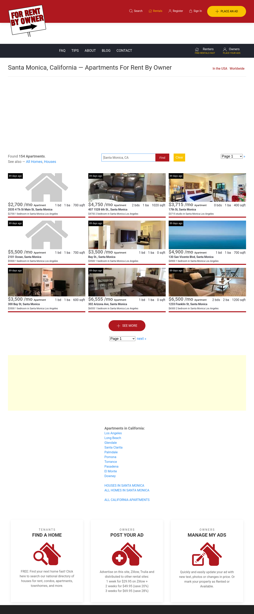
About (90, 30)
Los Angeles (113, 412)
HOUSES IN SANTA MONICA (124, 464)
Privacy (129, 594)
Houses (50, 140)
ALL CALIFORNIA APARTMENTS (126, 479)
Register (193, 594)
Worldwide (237, 47)
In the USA (220, 47)
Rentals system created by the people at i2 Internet (189, 604)
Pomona (110, 436)
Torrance (110, 441)
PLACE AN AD (226, 11)
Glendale (110, 422)
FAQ (62, 30)
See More (127, 305)
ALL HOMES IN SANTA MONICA (126, 469)
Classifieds (62, 594)
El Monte (110, 450)
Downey (109, 455)
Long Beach (112, 417)
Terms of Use (86, 594)
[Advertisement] (127, 87)
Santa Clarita (113, 426)
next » (141, 317)
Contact (124, 30)
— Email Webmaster (233, 604)
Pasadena (111, 445)
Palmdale (111, 431)
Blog (106, 30)
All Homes (34, 140)
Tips (75, 30)
